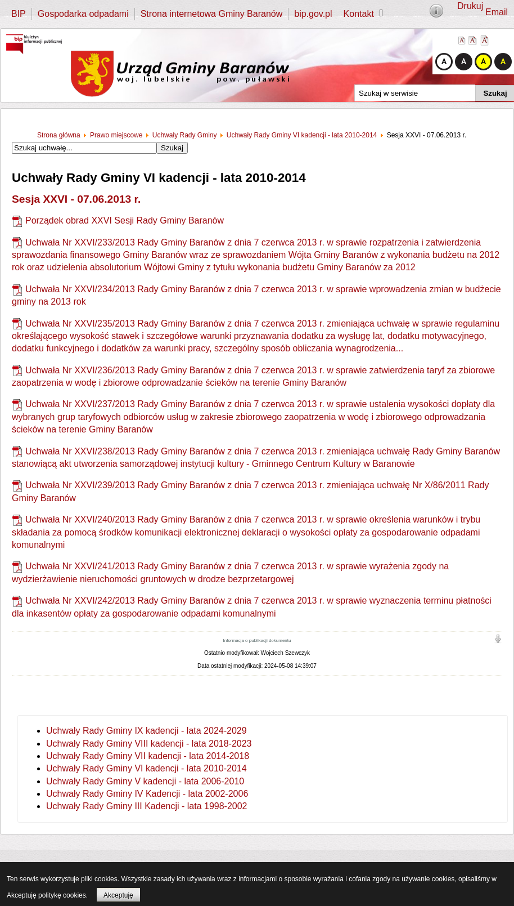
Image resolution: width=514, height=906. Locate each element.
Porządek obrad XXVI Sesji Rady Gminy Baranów (124, 220)
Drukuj (470, 6)
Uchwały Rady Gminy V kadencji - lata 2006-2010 (145, 781)
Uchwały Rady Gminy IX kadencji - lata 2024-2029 (146, 730)
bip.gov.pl (313, 14)
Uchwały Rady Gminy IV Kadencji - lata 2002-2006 (147, 793)
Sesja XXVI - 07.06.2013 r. (76, 199)
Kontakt (359, 14)
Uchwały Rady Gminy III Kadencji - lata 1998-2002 (146, 806)
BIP (18, 14)
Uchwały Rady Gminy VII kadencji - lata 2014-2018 (147, 756)
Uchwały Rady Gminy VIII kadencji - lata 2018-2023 (149, 743)
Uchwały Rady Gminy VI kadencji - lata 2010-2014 (146, 768)
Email (496, 12)
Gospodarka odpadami (83, 14)
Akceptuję (118, 895)
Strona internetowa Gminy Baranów (212, 14)
